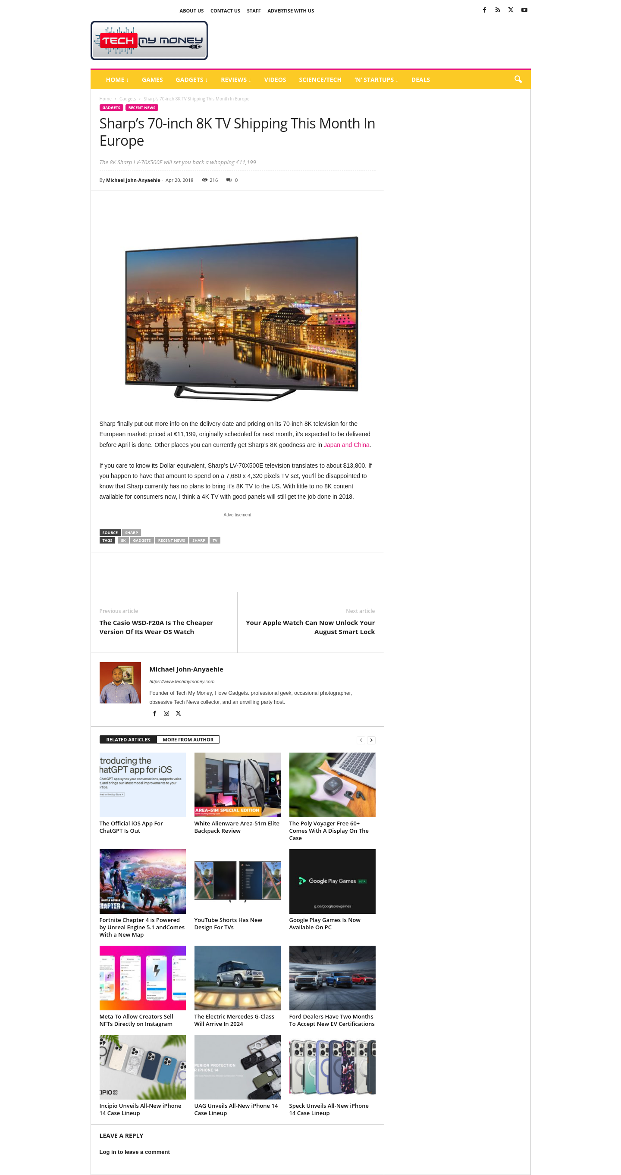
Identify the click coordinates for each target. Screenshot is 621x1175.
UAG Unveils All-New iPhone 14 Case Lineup (236, 1109)
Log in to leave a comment (135, 1152)
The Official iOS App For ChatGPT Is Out (131, 826)
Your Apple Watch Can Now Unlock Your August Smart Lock (310, 627)
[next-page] (371, 739)
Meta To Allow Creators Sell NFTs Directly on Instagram (136, 1020)
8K (123, 540)
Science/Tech (320, 79)
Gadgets (127, 99)
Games (152, 79)
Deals (420, 79)
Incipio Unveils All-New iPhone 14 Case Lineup (141, 1109)
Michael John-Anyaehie (133, 180)
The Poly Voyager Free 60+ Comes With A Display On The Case (329, 830)
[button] (517, 79)
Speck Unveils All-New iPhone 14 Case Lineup (329, 1109)
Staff (254, 10)
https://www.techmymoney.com (182, 681)
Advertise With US (291, 10)
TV (215, 540)
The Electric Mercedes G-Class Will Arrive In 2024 (234, 1020)
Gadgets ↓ (192, 79)
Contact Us (225, 10)
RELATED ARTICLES (128, 739)
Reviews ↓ (236, 79)
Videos (275, 79)
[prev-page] (361, 739)
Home (106, 99)
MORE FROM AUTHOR (188, 739)
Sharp (131, 532)
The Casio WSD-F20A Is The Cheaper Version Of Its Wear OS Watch (156, 627)
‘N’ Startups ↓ (376, 79)
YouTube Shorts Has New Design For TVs (228, 923)
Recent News (142, 107)
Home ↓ (117, 79)
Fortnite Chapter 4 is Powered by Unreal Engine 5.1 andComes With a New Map (142, 927)
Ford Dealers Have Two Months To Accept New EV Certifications (332, 1020)
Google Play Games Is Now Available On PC (325, 923)
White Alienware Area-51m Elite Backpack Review (237, 826)
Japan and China (347, 444)
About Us (192, 10)
